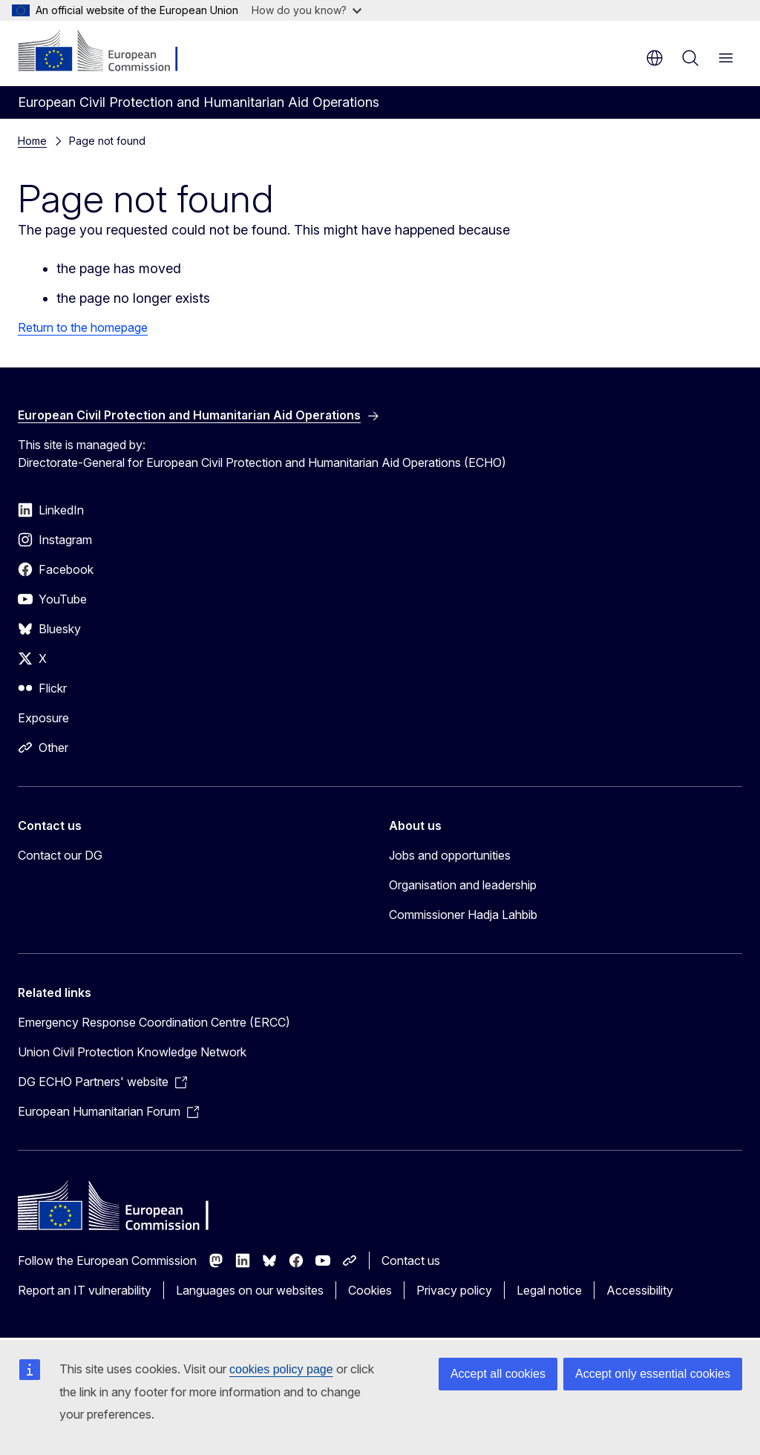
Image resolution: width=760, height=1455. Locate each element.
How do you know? (306, 10)
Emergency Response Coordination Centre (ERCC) (154, 1022)
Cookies (370, 1290)
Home (32, 140)
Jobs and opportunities (450, 855)
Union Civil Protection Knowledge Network (132, 1051)
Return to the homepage (83, 327)
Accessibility (639, 1290)
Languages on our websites (250, 1290)
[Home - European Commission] (108, 52)
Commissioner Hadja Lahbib (463, 914)
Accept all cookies (498, 1373)
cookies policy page (281, 1369)
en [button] (655, 58)
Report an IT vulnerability (84, 1290)
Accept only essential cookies (652, 1373)
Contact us (410, 1260)
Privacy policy (454, 1290)
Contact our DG (60, 855)
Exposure (43, 717)
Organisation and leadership (463, 884)
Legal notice (549, 1290)
